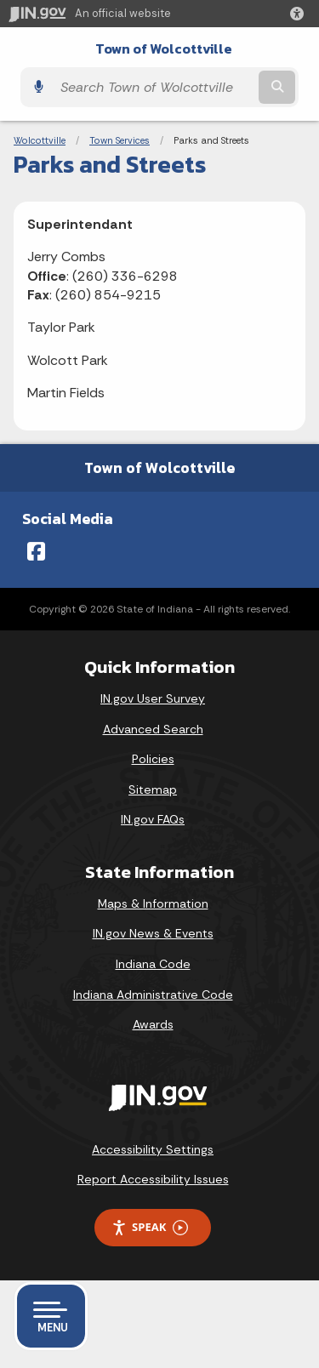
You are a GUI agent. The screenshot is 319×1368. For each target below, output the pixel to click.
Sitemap (152, 789)
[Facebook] (36, 551)
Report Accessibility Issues (153, 1179)
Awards (153, 1024)
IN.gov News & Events (153, 933)
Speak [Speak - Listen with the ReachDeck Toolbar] (149, 1227)
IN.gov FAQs (153, 819)
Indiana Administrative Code (153, 994)
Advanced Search (153, 729)
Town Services (119, 140)
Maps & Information (153, 903)
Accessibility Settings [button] (153, 1149)
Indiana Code (153, 964)
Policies (153, 759)
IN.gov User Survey (152, 698)
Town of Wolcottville (163, 49)
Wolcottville (40, 140)
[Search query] (153, 87)
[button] (300, 13)
